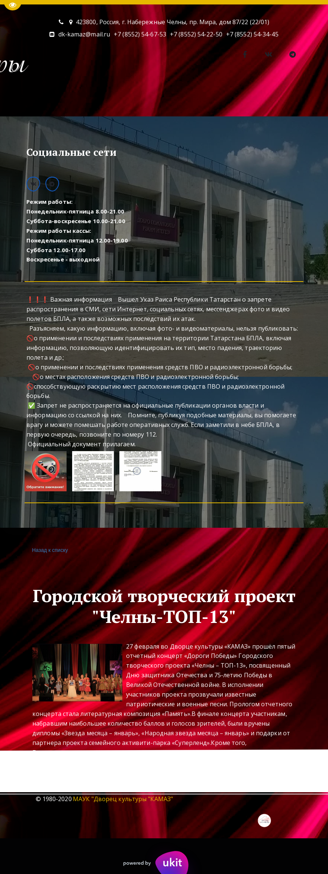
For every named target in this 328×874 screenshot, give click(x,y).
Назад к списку (49, 550)
